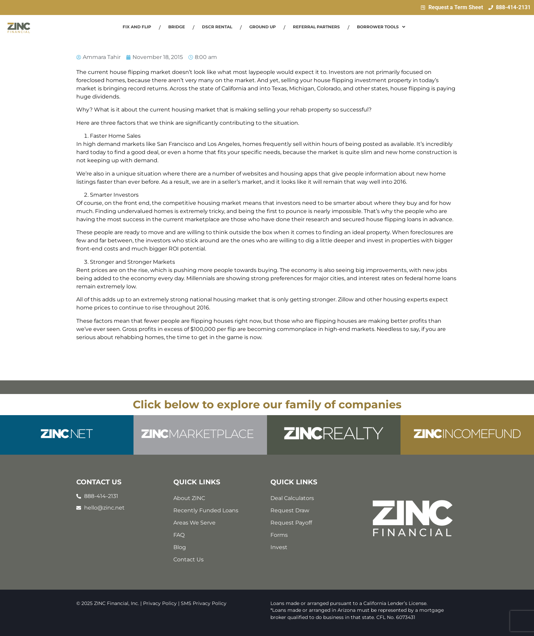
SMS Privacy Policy (203, 603)
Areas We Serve (194, 522)
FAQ (179, 535)
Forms (279, 535)
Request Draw (289, 510)
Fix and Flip (137, 26)
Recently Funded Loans (205, 510)
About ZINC (189, 498)
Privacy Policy (160, 603)
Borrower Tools (381, 26)
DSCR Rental (217, 26)
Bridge (176, 26)
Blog (179, 547)
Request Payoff (291, 522)
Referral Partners (316, 26)
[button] (381, 27)
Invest (278, 547)
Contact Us (188, 559)
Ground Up (262, 26)
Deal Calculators (292, 498)
